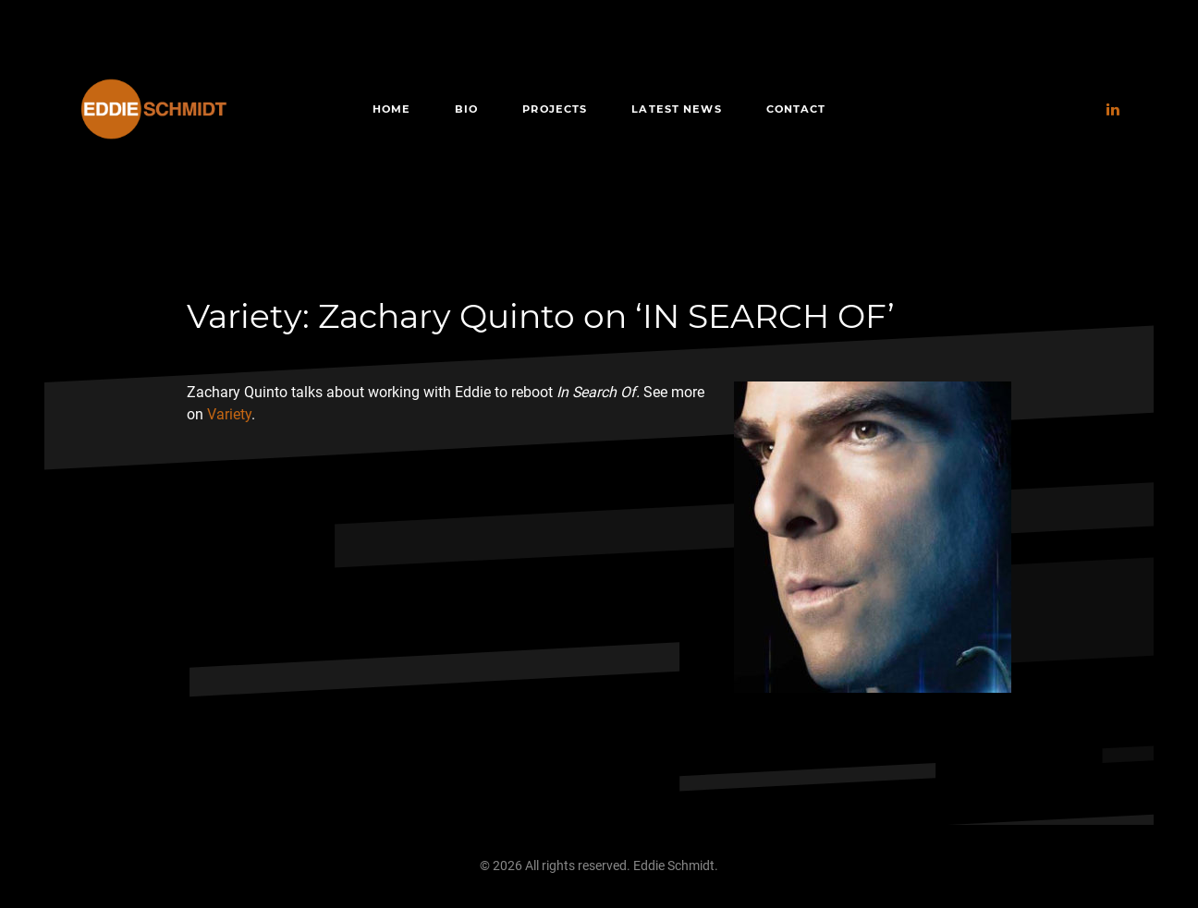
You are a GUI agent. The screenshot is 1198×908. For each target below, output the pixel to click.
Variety (229, 414)
